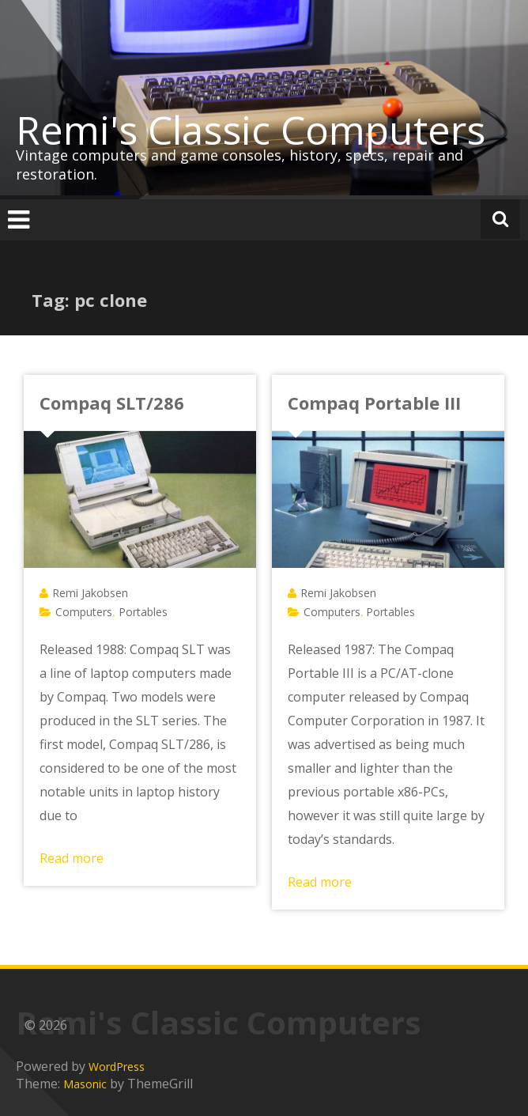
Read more (72, 858)
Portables (143, 611)
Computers (83, 611)
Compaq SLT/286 (112, 402)
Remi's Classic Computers (250, 130)
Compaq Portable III (374, 402)
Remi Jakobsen (90, 592)
